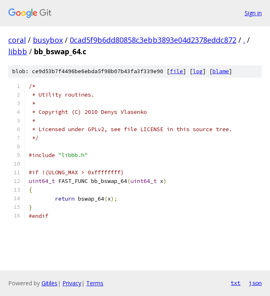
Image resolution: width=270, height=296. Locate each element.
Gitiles (49, 283)
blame (221, 71)
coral (17, 40)
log (198, 71)
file (176, 71)
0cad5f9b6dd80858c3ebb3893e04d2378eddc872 (153, 40)
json (255, 283)
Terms (94, 283)
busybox (48, 40)
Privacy (71, 283)
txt (235, 283)
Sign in (253, 13)
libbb (17, 51)
